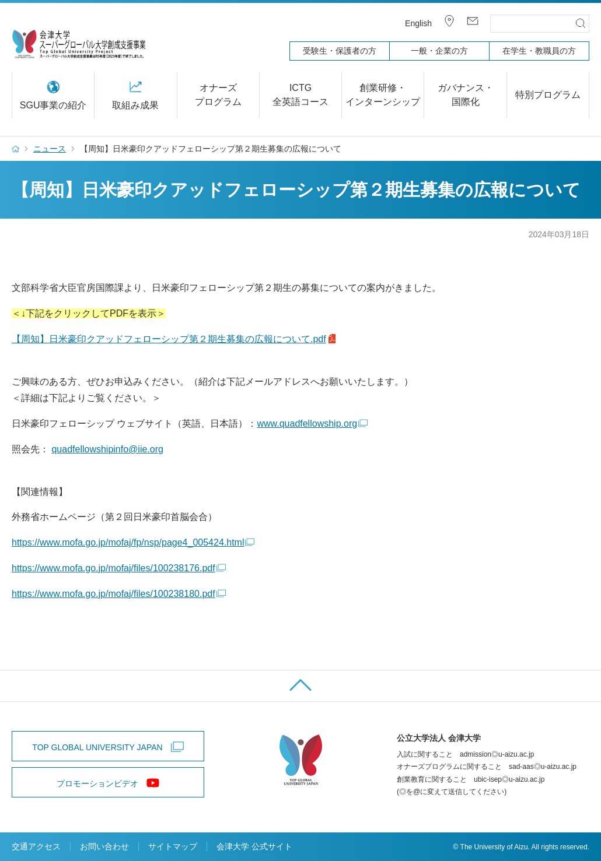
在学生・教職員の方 (539, 50)
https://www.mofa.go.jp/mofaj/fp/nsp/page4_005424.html (128, 542)
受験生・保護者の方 (339, 50)
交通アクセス (36, 846)
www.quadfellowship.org (307, 423)
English (418, 23)
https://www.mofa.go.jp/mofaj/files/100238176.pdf (113, 568)
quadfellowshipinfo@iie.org (107, 449)
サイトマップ (172, 846)
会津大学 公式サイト (254, 846)
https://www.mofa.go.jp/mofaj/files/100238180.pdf (113, 594)
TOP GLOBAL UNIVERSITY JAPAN (97, 747)
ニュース (49, 148)
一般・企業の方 (439, 50)
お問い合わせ (104, 846)
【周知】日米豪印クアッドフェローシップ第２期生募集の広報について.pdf (169, 339)
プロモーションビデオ (97, 783)
